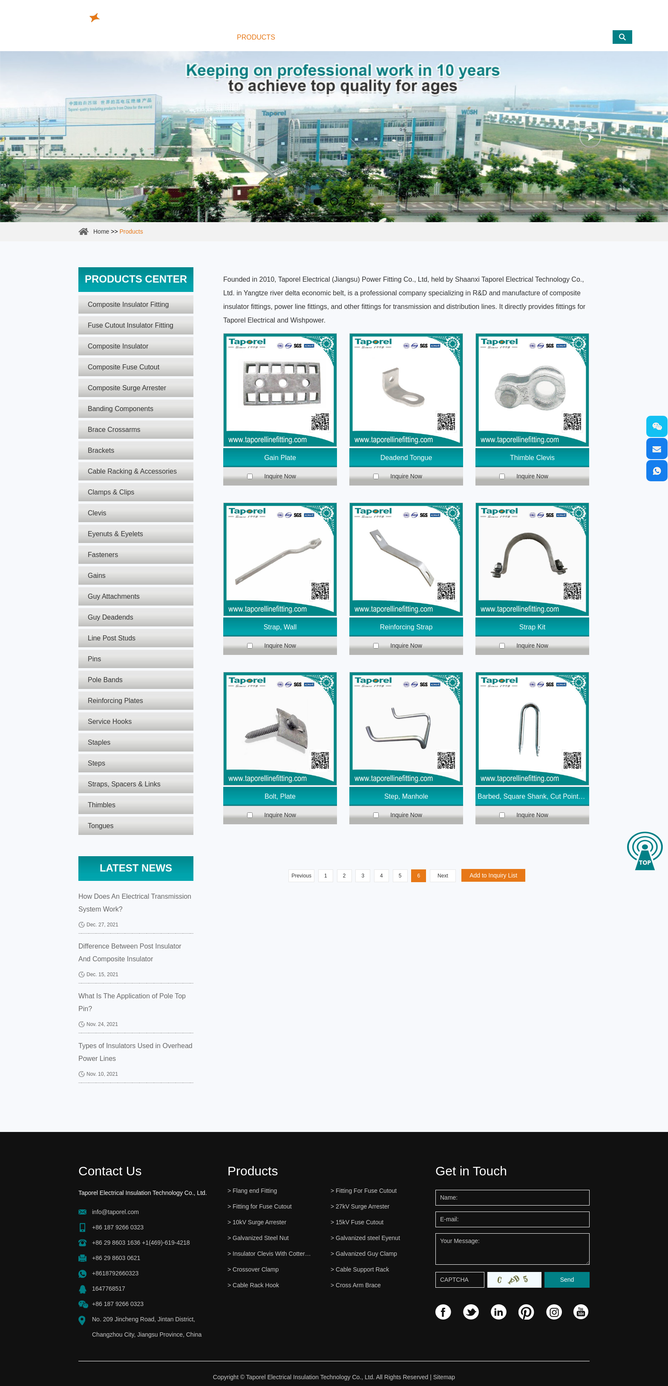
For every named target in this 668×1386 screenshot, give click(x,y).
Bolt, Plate (280, 796)
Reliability (371, 37)
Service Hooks (110, 721)
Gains (97, 575)
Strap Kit (532, 627)
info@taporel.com (314, 12)
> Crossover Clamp (253, 1269)
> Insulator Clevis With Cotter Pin (269, 1253)
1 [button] (318, 201)
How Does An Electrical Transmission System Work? (134, 903)
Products (256, 37)
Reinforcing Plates (115, 700)
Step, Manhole (406, 796)
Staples (99, 742)
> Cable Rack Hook (253, 1285)
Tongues (101, 825)
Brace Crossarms (114, 429)
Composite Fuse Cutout (123, 367)
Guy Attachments (114, 596)
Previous (301, 876)
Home (206, 37)
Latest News (136, 868)
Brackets (101, 450)
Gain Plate (280, 457)
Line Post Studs (111, 638)
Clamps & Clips (111, 492)
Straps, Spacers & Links (124, 784)
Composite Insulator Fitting (128, 304)
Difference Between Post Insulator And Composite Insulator (129, 953)
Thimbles (101, 805)
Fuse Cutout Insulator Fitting (130, 325)
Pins (94, 659)
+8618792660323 (115, 1273)
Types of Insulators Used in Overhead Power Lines (135, 1052)
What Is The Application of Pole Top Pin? (132, 1002)
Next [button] (590, 137)
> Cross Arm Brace (356, 1285)
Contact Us (476, 37)
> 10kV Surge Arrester (256, 1222)
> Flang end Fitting (252, 1190)
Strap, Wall (280, 627)
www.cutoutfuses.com (588, 14)
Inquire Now (280, 476)
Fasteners (103, 554)
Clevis (97, 513)
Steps (96, 763)
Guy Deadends (110, 617)
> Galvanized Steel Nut (258, 1238)
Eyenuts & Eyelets (115, 533)
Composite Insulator (118, 346)
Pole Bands (105, 679)
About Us (313, 37)
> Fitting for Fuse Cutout (259, 1206)
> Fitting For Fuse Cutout (364, 1190)
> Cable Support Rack (360, 1269)
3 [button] (351, 201)
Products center (136, 279)
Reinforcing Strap (406, 627)
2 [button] (334, 201)
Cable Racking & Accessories (132, 471)
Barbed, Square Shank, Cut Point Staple (533, 796)
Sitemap (444, 1377)
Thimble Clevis (532, 457)
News (423, 37)
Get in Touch (471, 1171)
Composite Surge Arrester (127, 388)
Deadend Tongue (406, 457)
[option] (334, 136)
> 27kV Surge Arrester (360, 1206)
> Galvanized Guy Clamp (364, 1253)
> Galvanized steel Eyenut (365, 1238)
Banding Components (120, 408)
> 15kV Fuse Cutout (357, 1222)
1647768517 (108, 1288)
